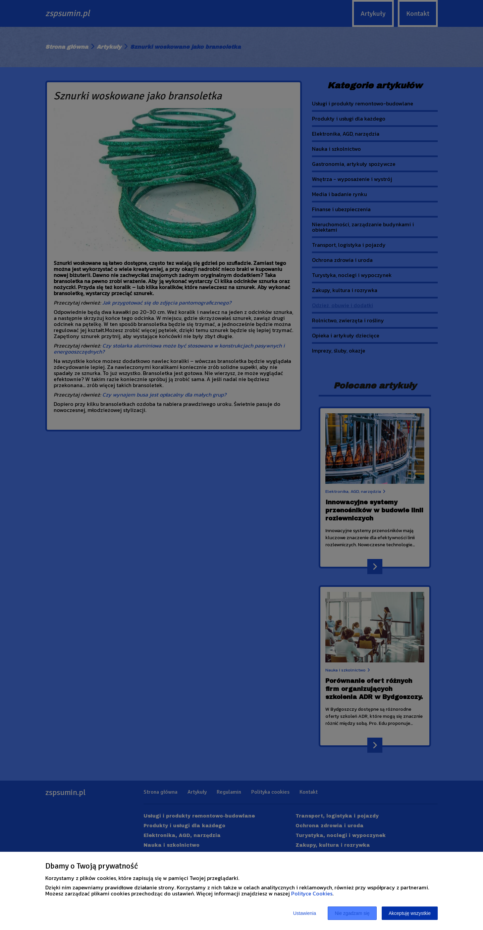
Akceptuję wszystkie (410, 913)
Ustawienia (304, 913)
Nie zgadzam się (352, 913)
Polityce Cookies (311, 893)
